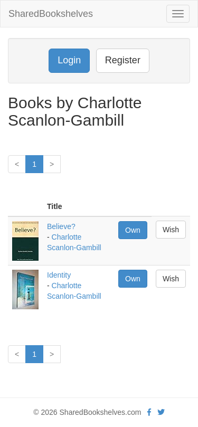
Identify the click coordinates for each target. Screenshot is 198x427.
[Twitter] (161, 412)
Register (122, 60)
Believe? (61, 226)
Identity (59, 275)
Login (69, 60)
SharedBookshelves (50, 13)
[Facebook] (149, 412)
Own (132, 230)
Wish (171, 229)
